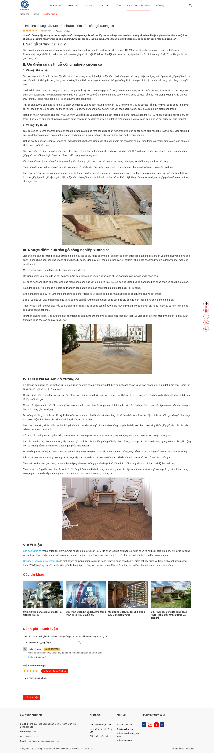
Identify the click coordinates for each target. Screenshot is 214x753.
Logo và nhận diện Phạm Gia (101, 730)
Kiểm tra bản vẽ (124, 740)
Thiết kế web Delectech (183, 749)
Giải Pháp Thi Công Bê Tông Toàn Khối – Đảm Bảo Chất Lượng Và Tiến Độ (169, 615)
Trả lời (30, 657)
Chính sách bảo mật (99, 736)
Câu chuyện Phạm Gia (100, 724)
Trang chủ (56, 5)
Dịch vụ (89, 5)
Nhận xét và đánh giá (34, 665)
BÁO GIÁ (104, 5)
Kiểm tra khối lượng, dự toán (128, 734)
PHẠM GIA (95, 715)
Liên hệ (160, 5)
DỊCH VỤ (121, 715)
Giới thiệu (74, 5)
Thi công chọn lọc (125, 729)
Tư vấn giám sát (124, 724)
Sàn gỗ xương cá (32, 551)
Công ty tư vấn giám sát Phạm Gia (41, 561)
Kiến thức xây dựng (138, 5)
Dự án (117, 5)
